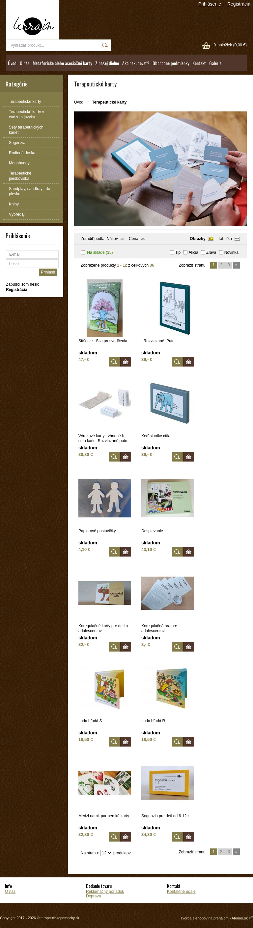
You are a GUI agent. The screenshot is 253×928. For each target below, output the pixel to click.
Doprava (93, 896)
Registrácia (238, 4)
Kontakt (199, 62)
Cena (133, 238)
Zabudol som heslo (22, 284)
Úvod (12, 62)
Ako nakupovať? (135, 62)
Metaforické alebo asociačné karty (62, 62)
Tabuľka (225, 238)
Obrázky (197, 238)
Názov (112, 238)
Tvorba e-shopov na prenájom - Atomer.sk (216, 918)
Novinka (231, 252)
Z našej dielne (107, 62)
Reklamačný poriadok (105, 891)
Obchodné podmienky (171, 62)
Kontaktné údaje (181, 891)
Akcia (193, 252)
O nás (24, 62)
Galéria (215, 62)
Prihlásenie (209, 4)
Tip (178, 252)
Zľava (211, 252)
